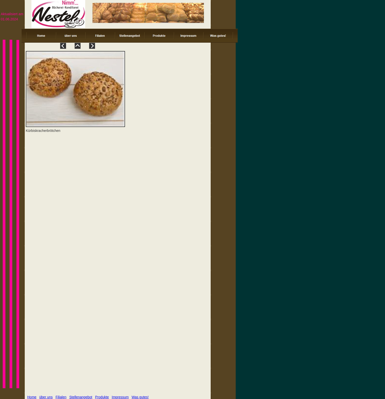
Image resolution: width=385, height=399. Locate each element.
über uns (46, 397)
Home (31, 397)
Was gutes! (140, 397)
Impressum (120, 397)
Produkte (102, 397)
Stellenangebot (80, 397)
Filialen (60, 397)
